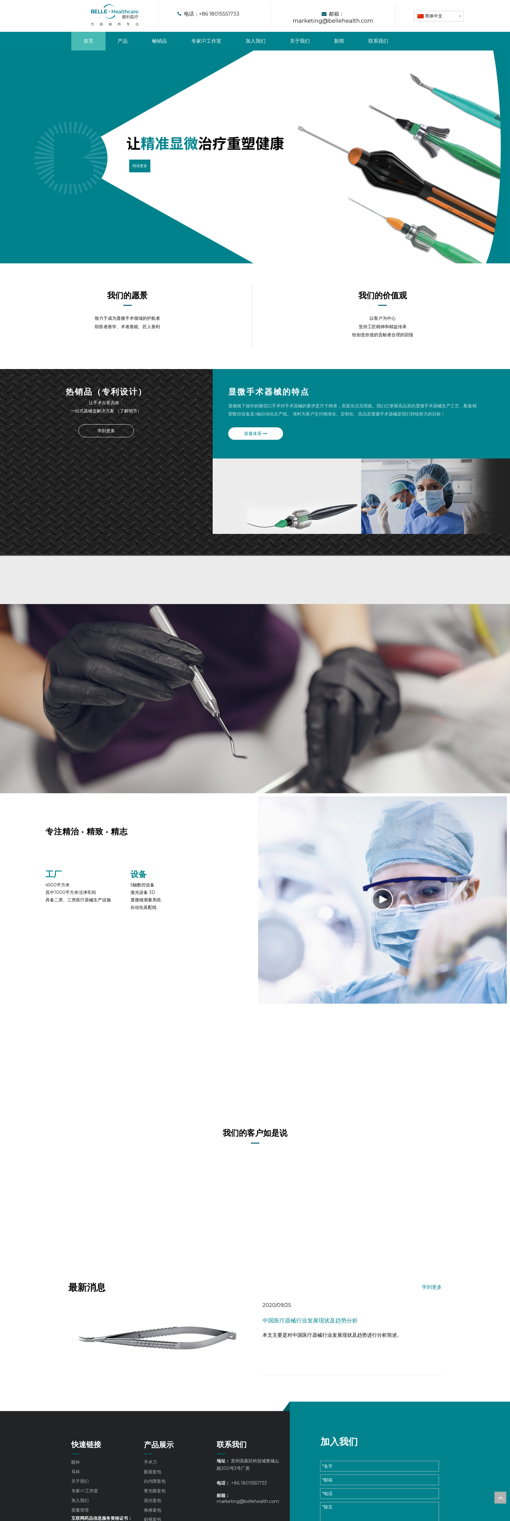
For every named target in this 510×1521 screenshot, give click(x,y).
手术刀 (150, 1470)
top (500, 1498)
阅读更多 (139, 165)
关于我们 (80, 1489)
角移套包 (152, 1518)
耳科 (75, 1479)
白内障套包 (155, 1489)
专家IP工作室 (84, 1499)
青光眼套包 (155, 1499)
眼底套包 (152, 1479)
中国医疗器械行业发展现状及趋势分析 (310, 1328)
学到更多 (106, 430)
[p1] (106, 451)
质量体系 (239, 433)
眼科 (75, 1470)
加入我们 (80, 1508)
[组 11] (50, 895)
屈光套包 (152, 1508)
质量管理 (80, 1518)
